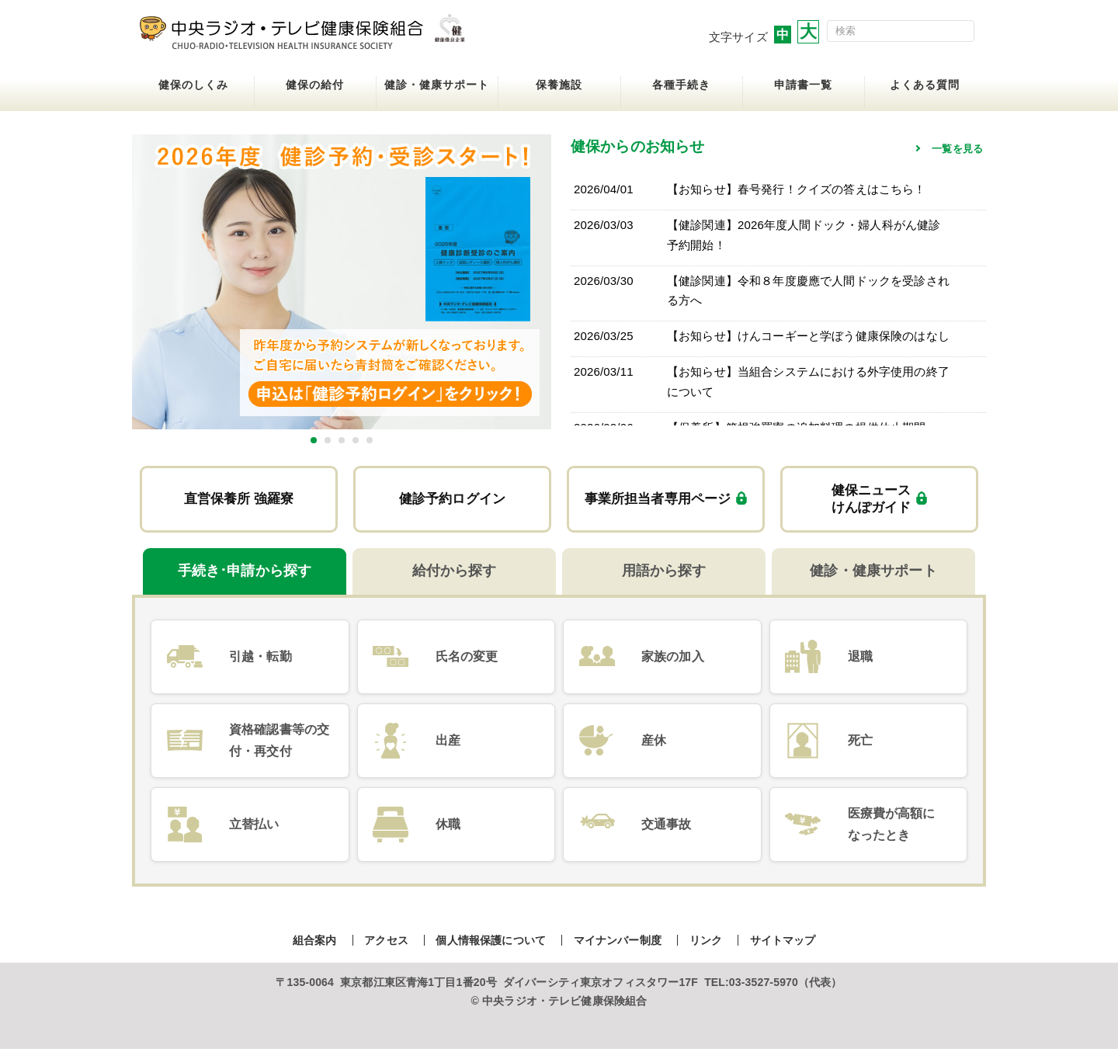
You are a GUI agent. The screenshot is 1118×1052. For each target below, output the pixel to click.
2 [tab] (328, 440)
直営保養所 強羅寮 (238, 500)
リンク (705, 942)
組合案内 (315, 942)
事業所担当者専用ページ (666, 500)
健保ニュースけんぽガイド (879, 499)
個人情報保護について (491, 942)
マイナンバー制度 (617, 942)
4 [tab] (355, 440)
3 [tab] (342, 440)
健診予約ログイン (452, 500)
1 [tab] (314, 440)
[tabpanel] (341, 281)
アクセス (386, 942)
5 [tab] (369, 440)
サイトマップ (783, 942)
